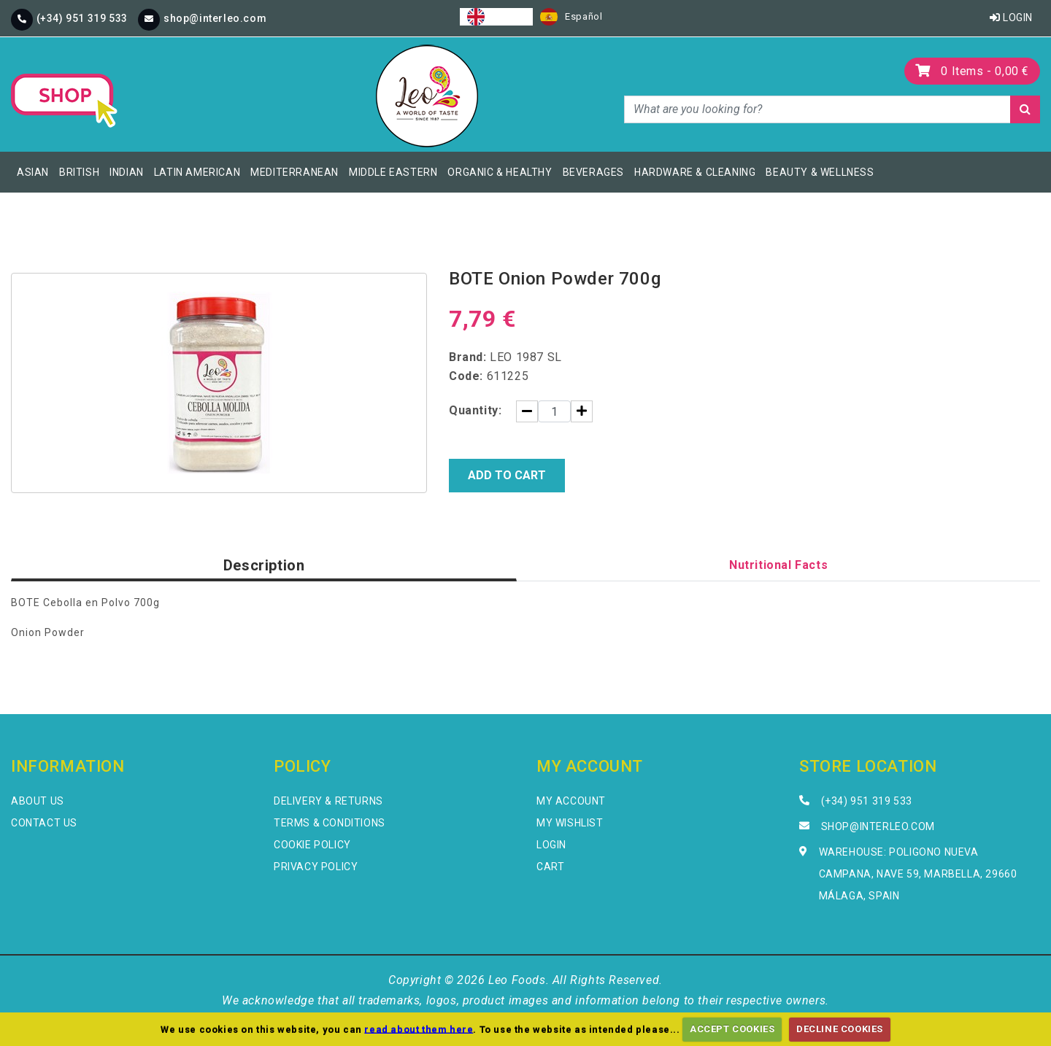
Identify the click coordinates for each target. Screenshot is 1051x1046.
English (496, 17)
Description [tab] (264, 565)
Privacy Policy (316, 866)
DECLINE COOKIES (839, 1028)
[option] (571, 17)
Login (1011, 17)
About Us (37, 801)
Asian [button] (33, 172)
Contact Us (44, 823)
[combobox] (496, 17)
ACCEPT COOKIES (732, 1028)
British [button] (79, 172)
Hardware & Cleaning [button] (694, 172)
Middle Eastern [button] (393, 172)
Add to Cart (507, 475)
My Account (571, 801)
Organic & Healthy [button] (499, 172)
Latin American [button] (197, 172)
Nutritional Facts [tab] (778, 565)
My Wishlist (570, 823)
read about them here (418, 1028)
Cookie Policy (312, 845)
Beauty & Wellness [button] (820, 172)
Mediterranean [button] (294, 172)
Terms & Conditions (329, 823)
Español (571, 17)
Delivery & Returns (328, 801)
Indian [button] (126, 172)
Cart (550, 866)
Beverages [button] (593, 172)
